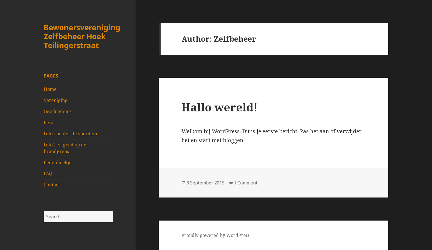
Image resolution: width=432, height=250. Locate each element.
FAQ (48, 174)
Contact (52, 185)
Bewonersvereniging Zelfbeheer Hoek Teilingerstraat (82, 36)
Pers (48, 122)
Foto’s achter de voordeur (71, 134)
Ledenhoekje (58, 162)
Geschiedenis (58, 111)
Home (50, 89)
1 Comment (245, 183)
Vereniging (56, 100)
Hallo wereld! (219, 107)
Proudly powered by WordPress (215, 235)
